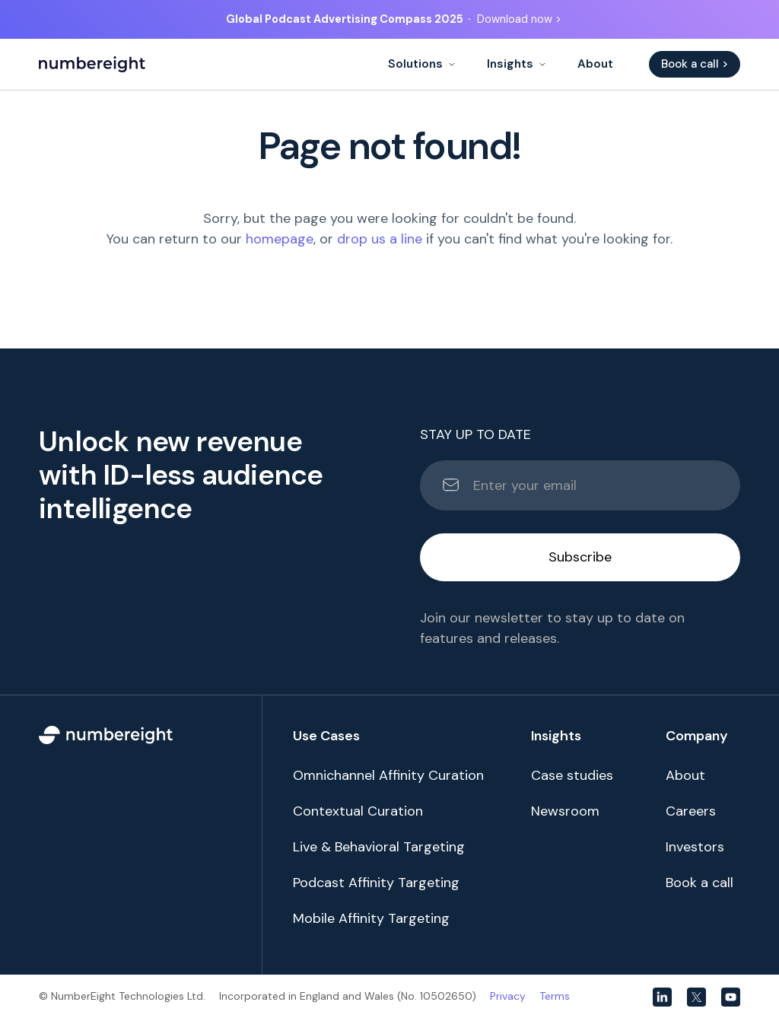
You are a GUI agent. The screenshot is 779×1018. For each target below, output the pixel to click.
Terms (554, 996)
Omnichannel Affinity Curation (388, 775)
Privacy (508, 996)
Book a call (699, 882)
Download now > (519, 19)
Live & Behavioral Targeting (379, 847)
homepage (279, 239)
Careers (691, 811)
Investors (695, 847)
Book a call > (694, 64)
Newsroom (565, 811)
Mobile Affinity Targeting (371, 918)
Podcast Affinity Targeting (376, 882)
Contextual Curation (358, 811)
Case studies (572, 775)
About (595, 64)
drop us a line (379, 239)
